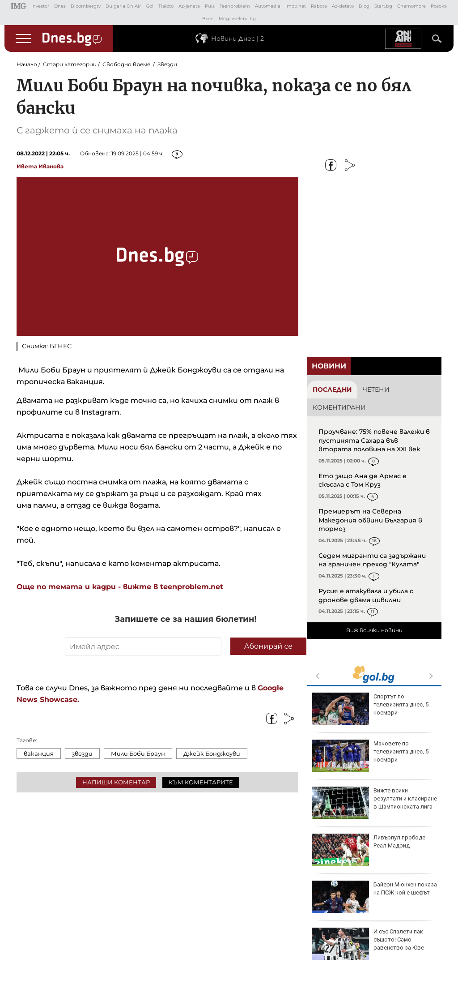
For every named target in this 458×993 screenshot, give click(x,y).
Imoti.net (295, 6)
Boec (208, 18)
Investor (40, 6)
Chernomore (411, 6)
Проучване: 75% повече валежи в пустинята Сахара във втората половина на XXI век (374, 440)
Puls (210, 6)
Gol (149, 6)
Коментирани (339, 407)
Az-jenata (189, 6)
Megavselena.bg (237, 18)
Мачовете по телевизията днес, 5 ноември (370, 756)
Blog (364, 6)
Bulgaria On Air (123, 6)
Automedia (267, 6)
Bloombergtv (86, 6)
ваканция (39, 753)
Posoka (439, 6)
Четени (376, 389)
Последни (332, 389)
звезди (82, 753)
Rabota (319, 6)
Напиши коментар (116, 782)
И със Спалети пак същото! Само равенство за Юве (368, 944)
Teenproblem (235, 6)
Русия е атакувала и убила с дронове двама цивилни (365, 595)
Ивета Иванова (40, 166)
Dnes (60, 6)
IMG (18, 6)
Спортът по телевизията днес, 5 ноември (370, 709)
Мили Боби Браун (138, 753)
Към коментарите (201, 782)
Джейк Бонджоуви (211, 753)
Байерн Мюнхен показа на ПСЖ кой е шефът (374, 897)
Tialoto (166, 6)
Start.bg (383, 6)
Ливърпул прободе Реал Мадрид (368, 850)
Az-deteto (343, 6)
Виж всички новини (374, 630)
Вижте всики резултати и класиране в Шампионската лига (374, 803)
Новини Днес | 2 (237, 38)
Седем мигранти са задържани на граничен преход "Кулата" (372, 560)
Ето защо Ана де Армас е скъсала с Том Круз (362, 480)
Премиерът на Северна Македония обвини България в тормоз (370, 520)
